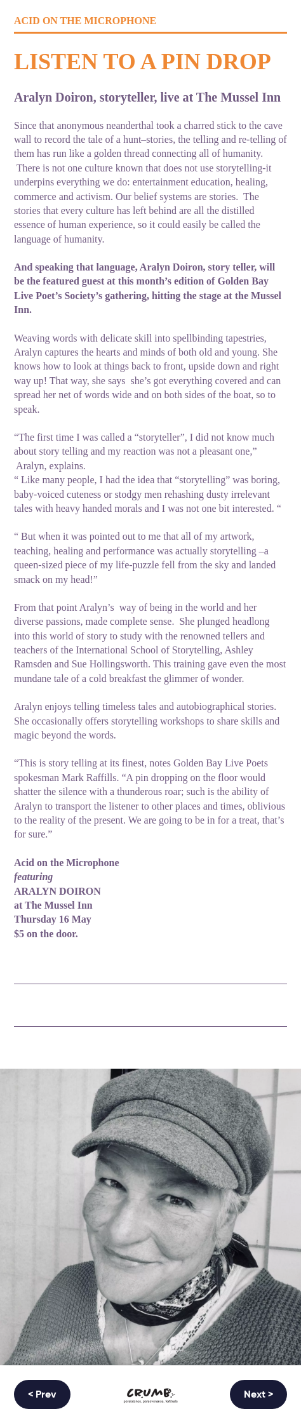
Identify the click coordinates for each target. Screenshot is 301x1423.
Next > (258, 1395)
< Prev (42, 1395)
